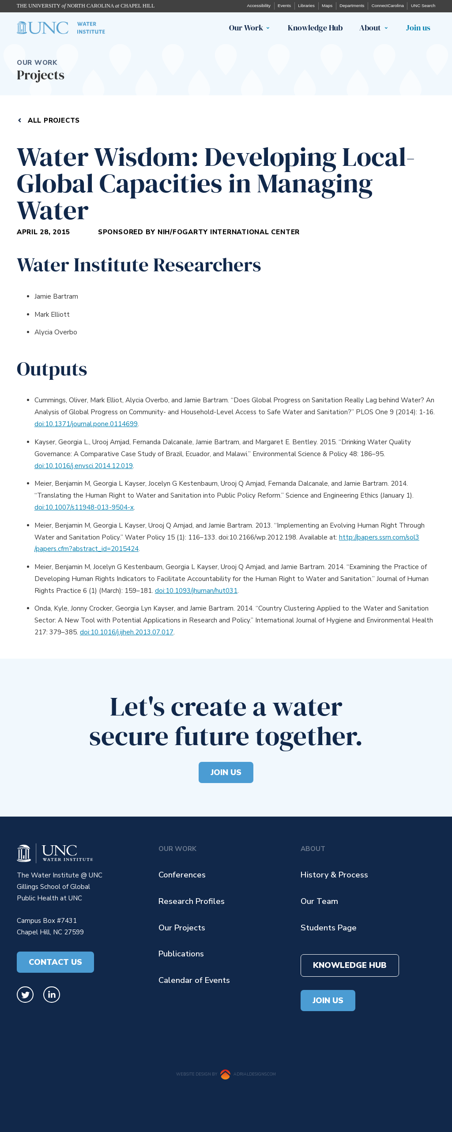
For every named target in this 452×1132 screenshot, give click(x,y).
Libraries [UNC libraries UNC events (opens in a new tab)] (306, 5)
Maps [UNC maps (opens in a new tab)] (327, 5)
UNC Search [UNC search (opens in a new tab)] (423, 5)
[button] (270, 28)
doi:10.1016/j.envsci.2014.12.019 (83, 465)
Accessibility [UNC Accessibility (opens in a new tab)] (259, 5)
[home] (61, 28)
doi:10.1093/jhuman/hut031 (196, 590)
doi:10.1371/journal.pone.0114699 (86, 424)
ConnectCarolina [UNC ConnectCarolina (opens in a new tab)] (388, 5)
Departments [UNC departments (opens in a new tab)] (351, 5)
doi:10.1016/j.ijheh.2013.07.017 (126, 632)
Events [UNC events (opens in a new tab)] (284, 5)
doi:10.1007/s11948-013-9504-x (84, 507)
